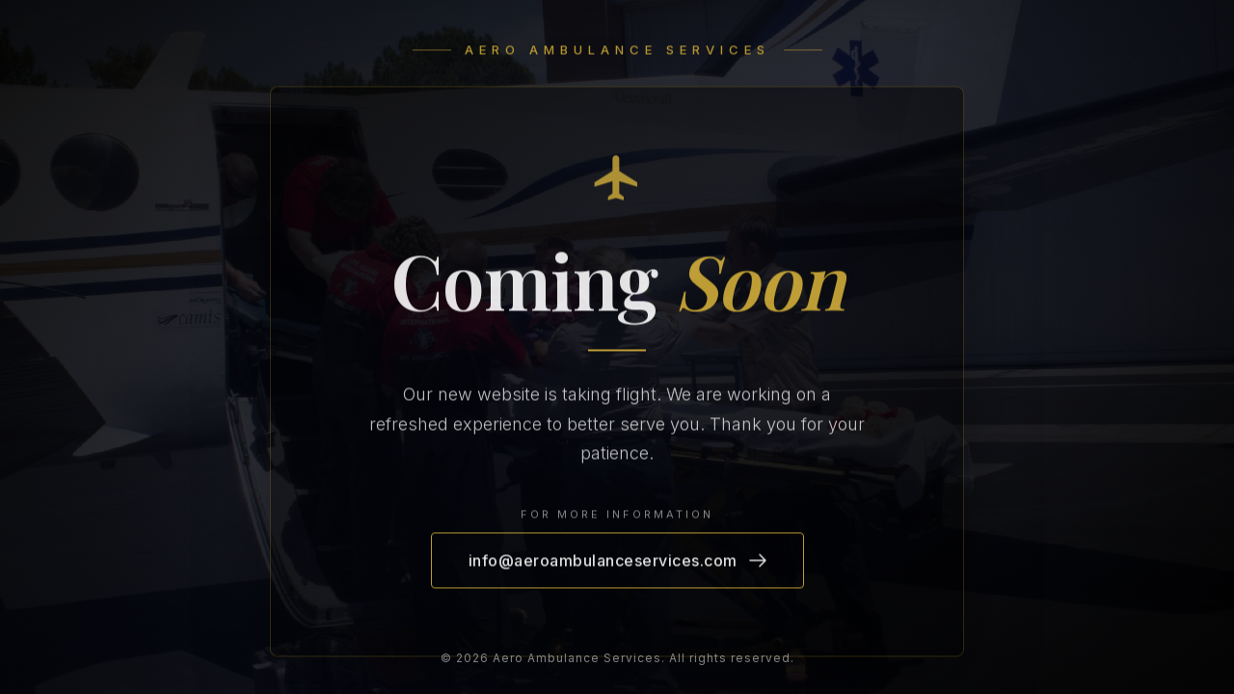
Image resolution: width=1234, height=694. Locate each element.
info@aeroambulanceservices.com (617, 562)
